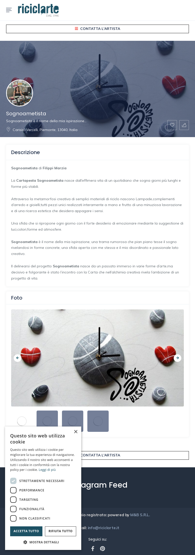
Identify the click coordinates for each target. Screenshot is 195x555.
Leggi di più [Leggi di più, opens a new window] (47, 470)
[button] (43, 542)
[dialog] (43, 488)
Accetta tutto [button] (26, 531)
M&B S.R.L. (140, 514)
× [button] (75, 432)
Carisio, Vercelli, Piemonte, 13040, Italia (41, 129)
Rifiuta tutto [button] (60, 531)
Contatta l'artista (97, 28)
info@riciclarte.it (103, 527)
